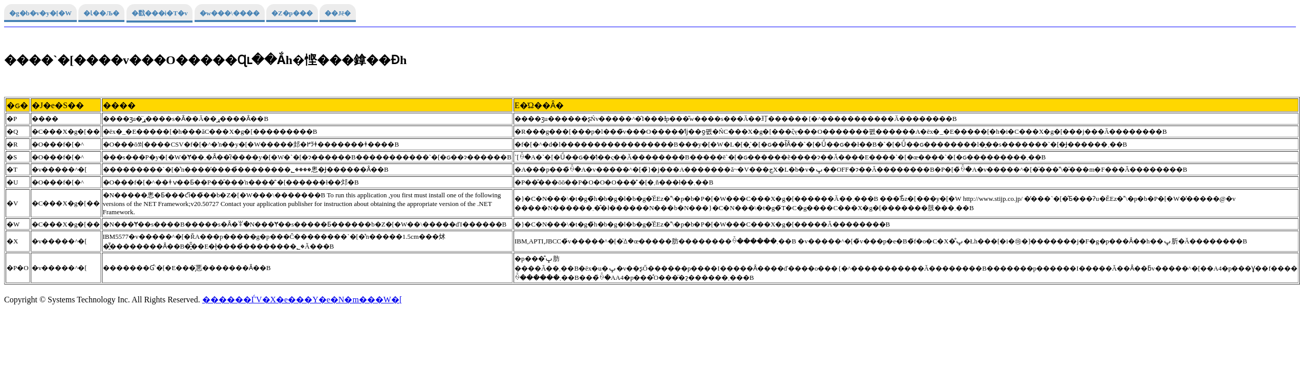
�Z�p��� (292, 13)
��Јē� (338, 13)
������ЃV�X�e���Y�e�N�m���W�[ (302, 299)
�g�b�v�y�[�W (40, 13)
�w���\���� (230, 13)
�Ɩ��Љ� (101, 13)
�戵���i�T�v (160, 13)
